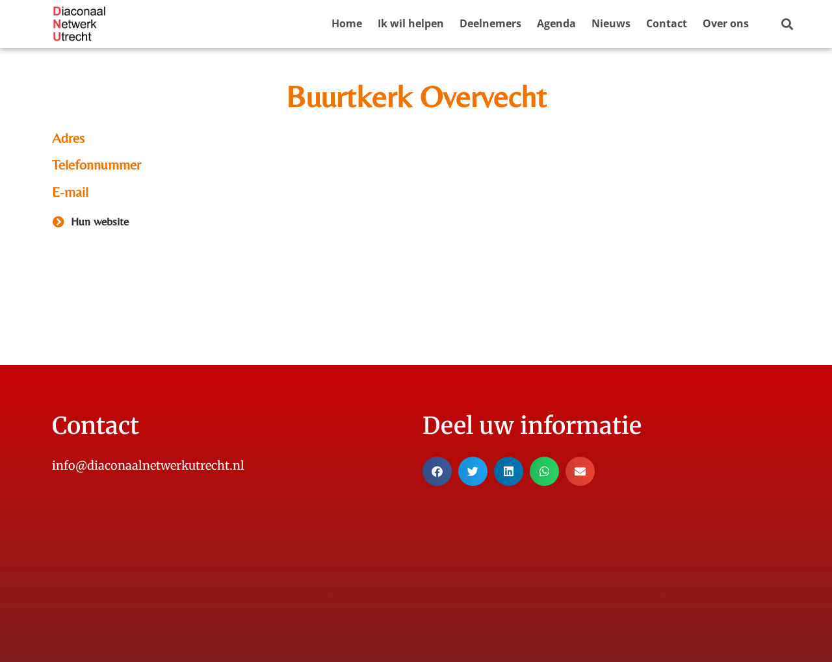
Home (347, 23)
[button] (787, 24)
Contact (666, 23)
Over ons (726, 23)
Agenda (556, 23)
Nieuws (611, 23)
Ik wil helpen (411, 23)
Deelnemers (490, 23)
